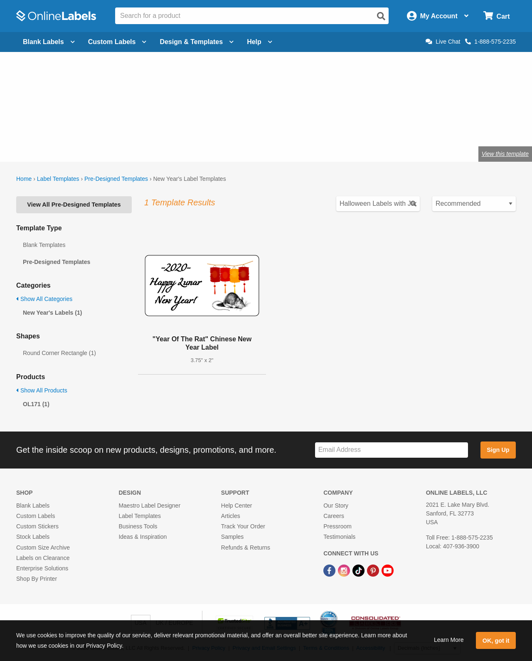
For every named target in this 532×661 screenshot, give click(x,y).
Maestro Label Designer (149, 505)
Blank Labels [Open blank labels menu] (49, 41)
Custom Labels (35, 516)
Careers (333, 516)
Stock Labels (32, 536)
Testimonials (339, 536)
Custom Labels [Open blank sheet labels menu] (117, 41)
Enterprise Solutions (42, 568)
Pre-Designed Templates (116, 178)
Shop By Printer (36, 578)
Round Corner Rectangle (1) (59, 353)
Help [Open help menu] (259, 41)
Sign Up (498, 449)
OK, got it (496, 640)
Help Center (236, 505)
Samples (232, 536)
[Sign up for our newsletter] (391, 450)
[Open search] (381, 16)
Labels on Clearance (42, 558)
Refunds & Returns (245, 547)
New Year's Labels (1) (52, 312)
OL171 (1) (36, 404)
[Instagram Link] (345, 570)
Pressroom (337, 526)
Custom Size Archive (43, 547)
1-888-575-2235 (490, 41)
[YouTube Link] (388, 570)
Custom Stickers (37, 526)
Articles (230, 516)
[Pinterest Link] (374, 570)
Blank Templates (44, 245)
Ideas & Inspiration (142, 536)
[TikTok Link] (359, 570)
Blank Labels (32, 505)
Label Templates (58, 178)
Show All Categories (44, 299)
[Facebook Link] (330, 570)
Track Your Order (243, 526)
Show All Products (41, 390)
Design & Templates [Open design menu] (197, 41)
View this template (505, 153)
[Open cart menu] (496, 16)
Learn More (449, 639)
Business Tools (137, 526)
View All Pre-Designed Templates (74, 204)
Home (24, 178)
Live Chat (443, 41)
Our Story (335, 505)
